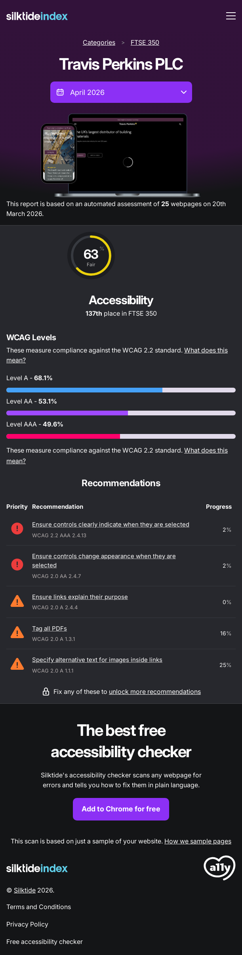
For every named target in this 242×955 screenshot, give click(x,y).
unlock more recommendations (155, 691)
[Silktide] (37, 16)
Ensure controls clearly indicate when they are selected (110, 524)
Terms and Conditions (38, 907)
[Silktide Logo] (37, 868)
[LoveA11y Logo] (220, 869)
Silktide (25, 890)
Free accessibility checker (44, 942)
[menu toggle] (231, 16)
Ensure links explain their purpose (80, 597)
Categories (99, 42)
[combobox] (121, 92)
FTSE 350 (145, 42)
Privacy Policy (27, 924)
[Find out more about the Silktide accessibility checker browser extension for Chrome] (121, 770)
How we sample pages (197, 841)
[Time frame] (121, 92)
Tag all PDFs (49, 628)
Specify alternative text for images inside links (97, 659)
